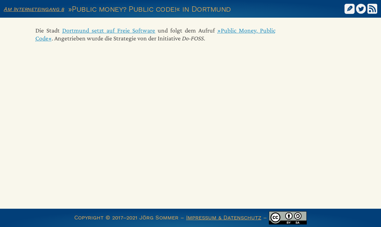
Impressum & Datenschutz (223, 217)
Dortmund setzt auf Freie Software (108, 30)
